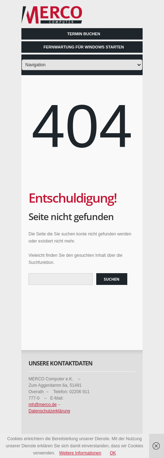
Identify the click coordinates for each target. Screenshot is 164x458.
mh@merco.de (43, 404)
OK (113, 453)
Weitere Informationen (80, 453)
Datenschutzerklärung (49, 410)
